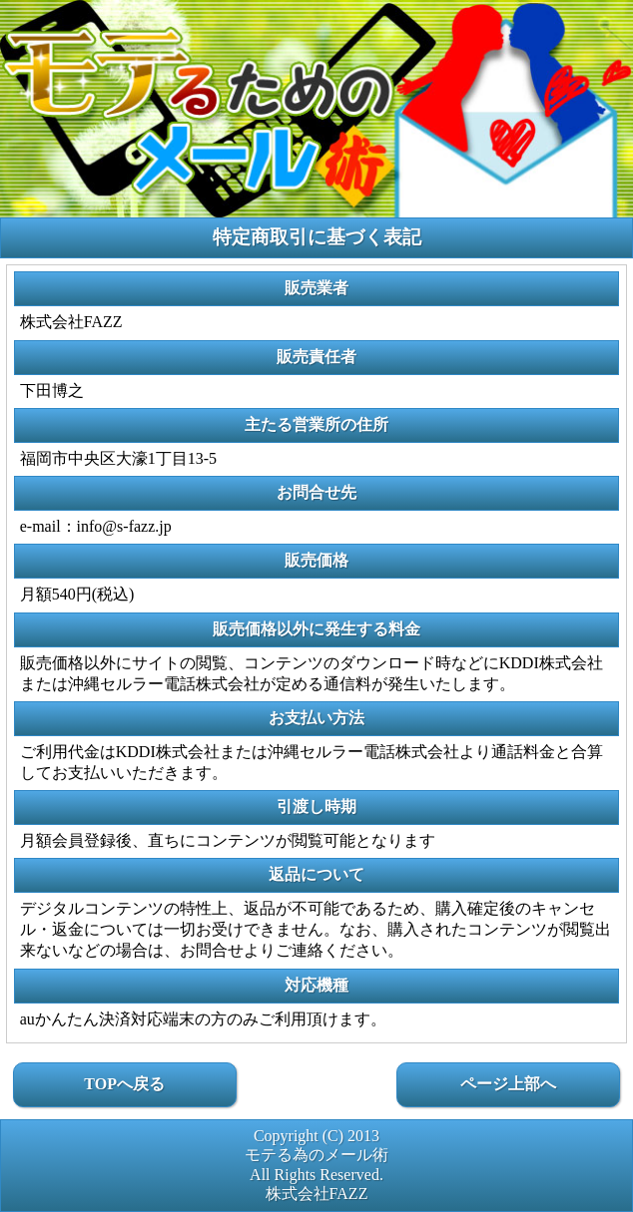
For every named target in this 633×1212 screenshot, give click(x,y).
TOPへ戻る (124, 1083)
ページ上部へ (508, 1083)
